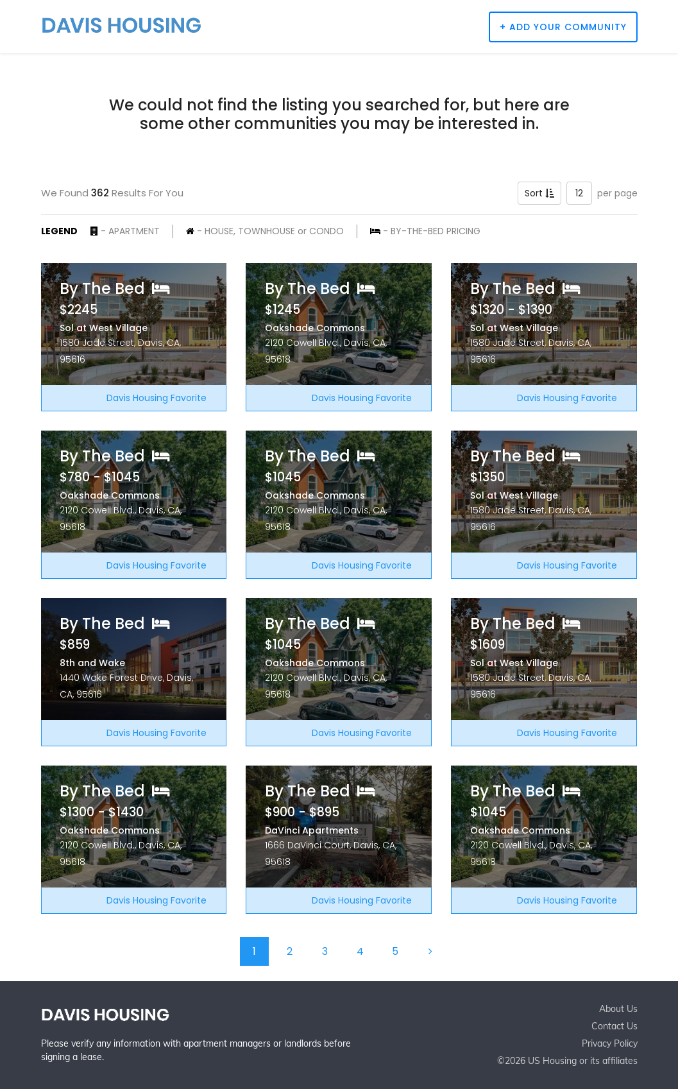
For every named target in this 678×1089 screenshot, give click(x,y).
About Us (618, 1009)
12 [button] (579, 193)
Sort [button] (539, 193)
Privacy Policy (610, 1043)
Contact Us (614, 1026)
